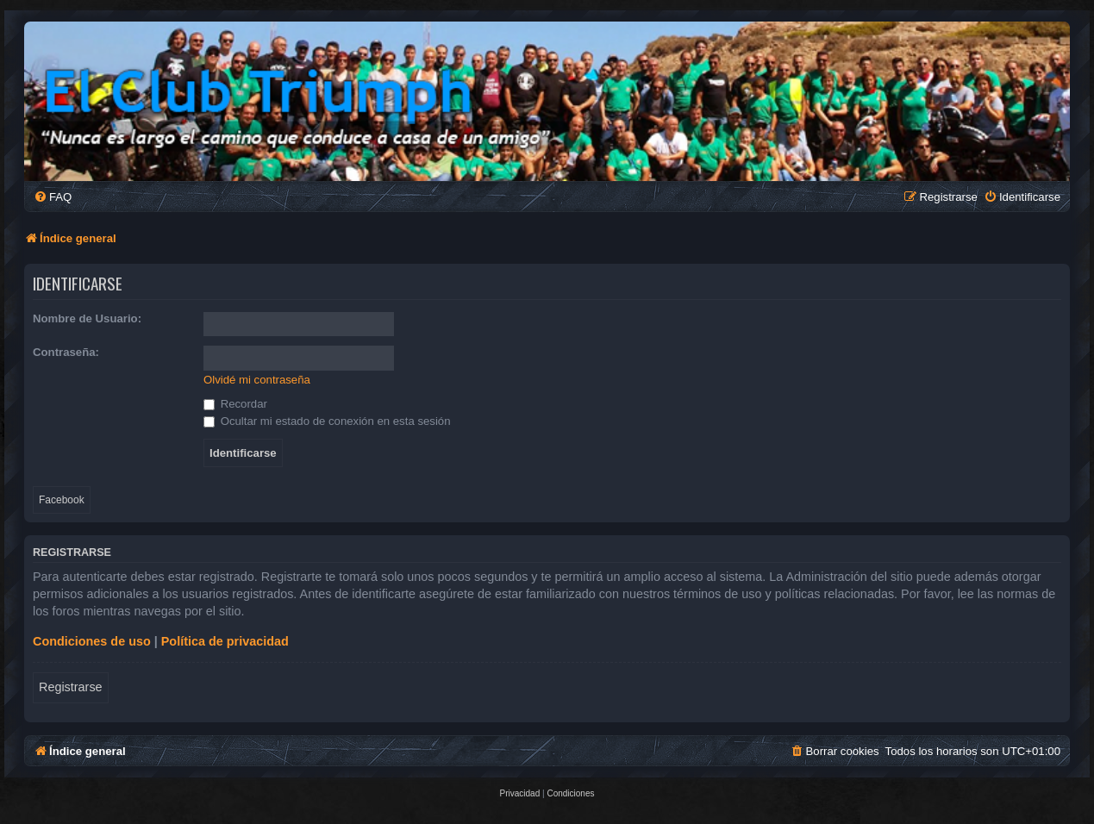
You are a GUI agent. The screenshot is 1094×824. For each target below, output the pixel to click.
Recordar (235, 403)
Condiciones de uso (92, 641)
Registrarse (71, 687)
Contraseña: (66, 352)
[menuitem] (53, 196)
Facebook (61, 500)
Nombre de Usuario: (87, 318)
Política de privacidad (225, 641)
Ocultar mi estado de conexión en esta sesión (327, 421)
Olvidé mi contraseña (256, 379)
